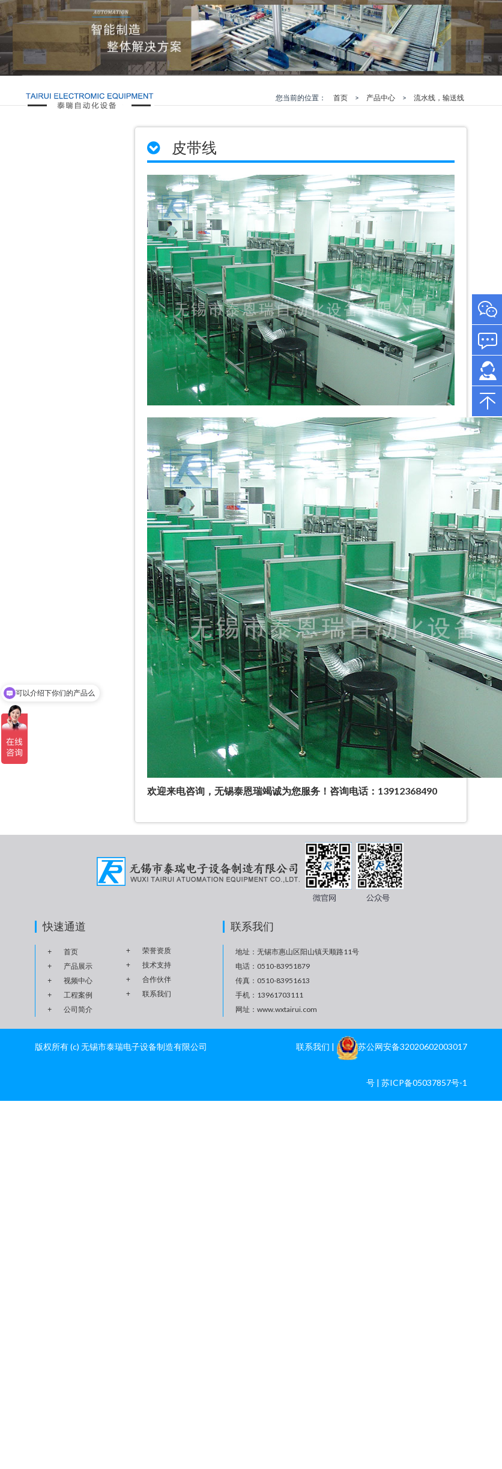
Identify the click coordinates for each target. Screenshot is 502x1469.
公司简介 (78, 1009)
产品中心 (380, 97)
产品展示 (78, 966)
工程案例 (78, 994)
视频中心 (78, 980)
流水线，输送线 (439, 97)
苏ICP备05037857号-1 (424, 1082)
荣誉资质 (156, 950)
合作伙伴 (156, 979)
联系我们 (156, 993)
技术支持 (156, 964)
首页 (340, 97)
